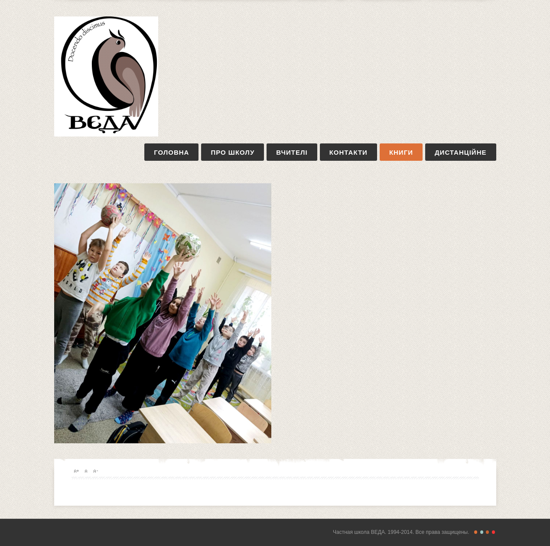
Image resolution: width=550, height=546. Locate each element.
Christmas (493, 532)
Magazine (487, 532)
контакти (348, 152)
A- (95, 471)
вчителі (291, 152)
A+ (76, 471)
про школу (232, 152)
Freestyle (475, 532)
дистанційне (461, 152)
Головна (171, 152)
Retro (481, 532)
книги (401, 152)
